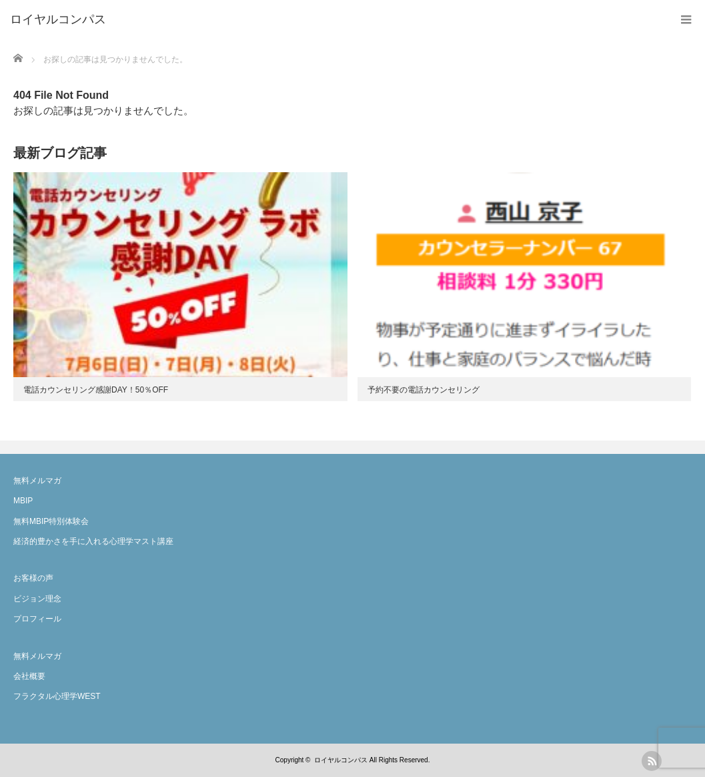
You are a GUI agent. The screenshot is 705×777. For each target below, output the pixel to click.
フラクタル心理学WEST (57, 696)
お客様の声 (33, 578)
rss (652, 761)
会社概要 (29, 676)
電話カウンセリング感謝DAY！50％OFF (95, 390)
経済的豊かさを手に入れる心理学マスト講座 (93, 541)
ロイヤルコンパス (341, 760)
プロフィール (37, 618)
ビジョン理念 (37, 598)
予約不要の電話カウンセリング (424, 390)
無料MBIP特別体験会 (51, 521)
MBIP (23, 500)
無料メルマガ (37, 480)
